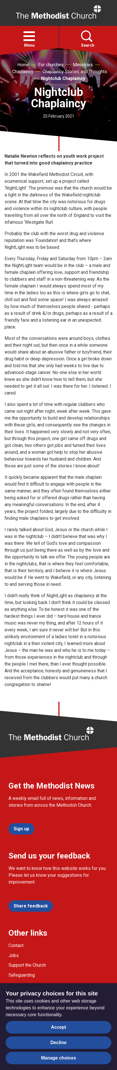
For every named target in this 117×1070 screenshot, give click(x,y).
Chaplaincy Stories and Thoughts (74, 71)
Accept (58, 1027)
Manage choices (58, 1057)
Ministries (83, 64)
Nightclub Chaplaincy (63, 78)
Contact (16, 945)
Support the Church (27, 965)
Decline (58, 1042)
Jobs (13, 955)
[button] (29, 36)
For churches (51, 64)
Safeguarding (21, 975)
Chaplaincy (22, 71)
